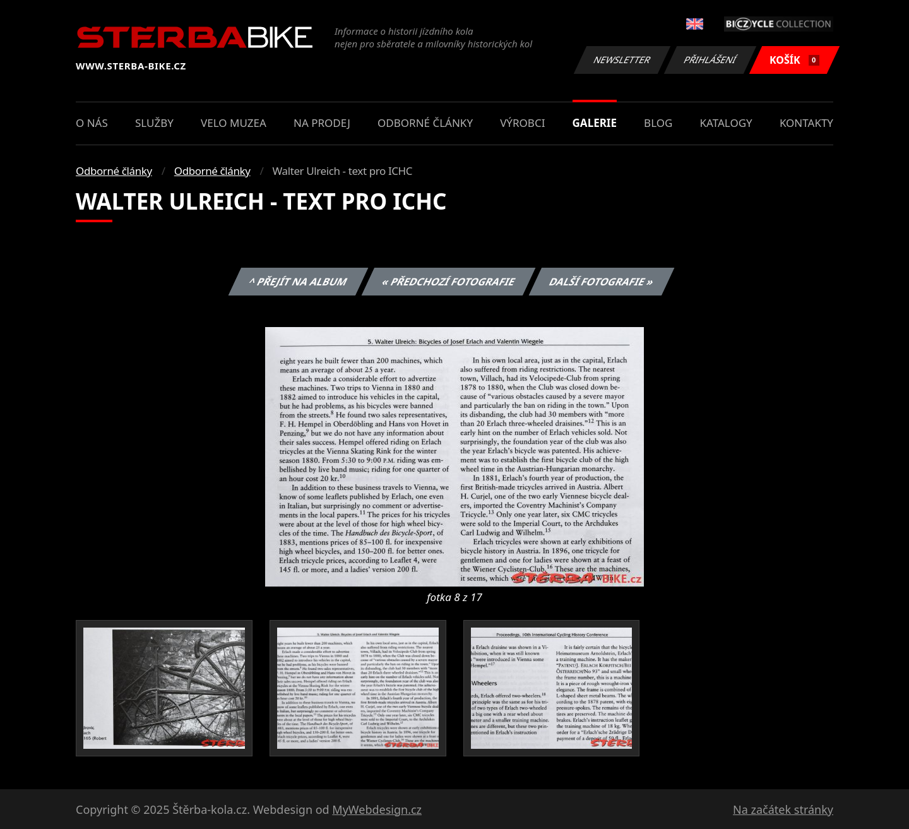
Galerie (595, 123)
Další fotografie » (602, 282)
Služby (154, 123)
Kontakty (806, 123)
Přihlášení (710, 60)
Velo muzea (233, 123)
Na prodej (322, 123)
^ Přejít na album (298, 282)
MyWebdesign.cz (377, 809)
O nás (92, 123)
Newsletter (622, 60)
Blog (658, 123)
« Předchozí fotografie (448, 282)
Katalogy (726, 123)
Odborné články (425, 123)
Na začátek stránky (783, 809)
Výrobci (522, 123)
